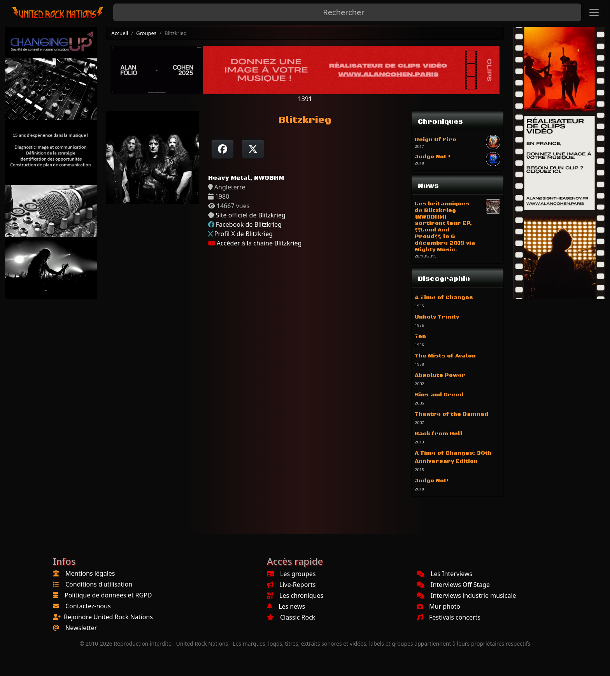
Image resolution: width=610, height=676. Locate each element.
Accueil (119, 33)
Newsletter (81, 627)
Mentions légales (90, 573)
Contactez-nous (88, 606)
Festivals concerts (448, 617)
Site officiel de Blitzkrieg (251, 215)
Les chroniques (295, 595)
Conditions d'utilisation (98, 584)
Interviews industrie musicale (466, 595)
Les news (286, 606)
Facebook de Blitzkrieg (249, 224)
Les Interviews (444, 573)
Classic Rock (291, 617)
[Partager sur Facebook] (222, 149)
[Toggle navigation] (594, 12)
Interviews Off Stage (453, 584)
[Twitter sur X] (253, 149)
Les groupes (291, 573)
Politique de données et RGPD (108, 595)
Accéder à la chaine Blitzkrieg (255, 243)
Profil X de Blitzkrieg (243, 233)
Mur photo (438, 606)
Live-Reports (291, 584)
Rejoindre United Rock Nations (108, 617)
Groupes (146, 33)
